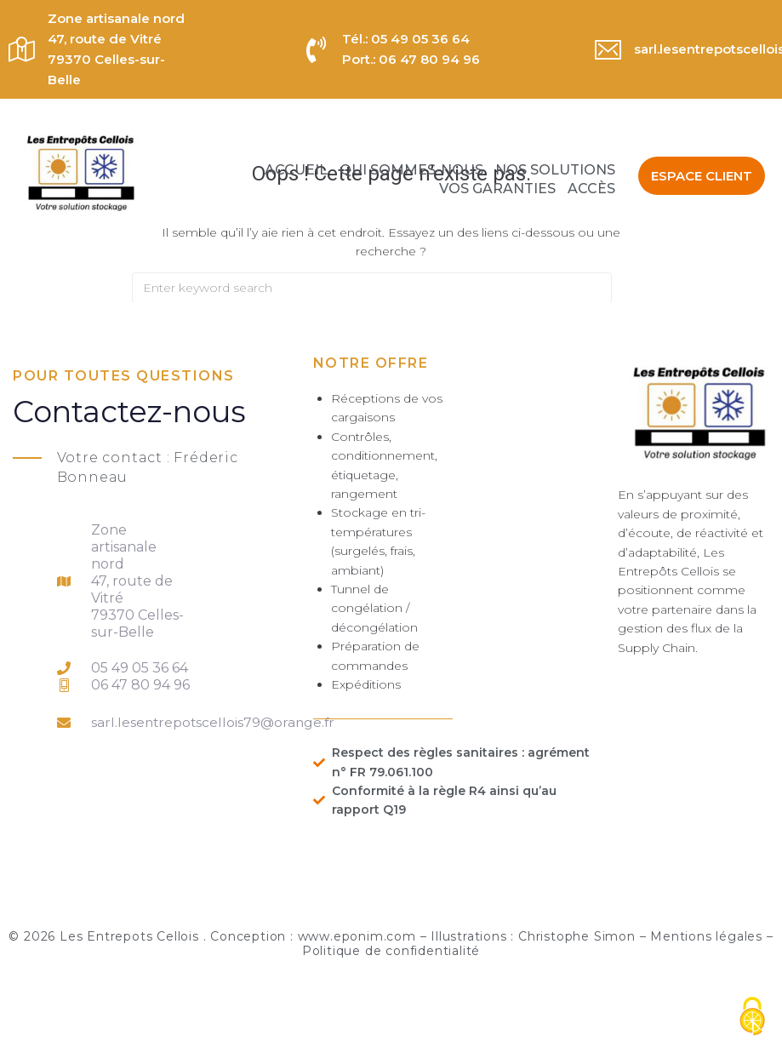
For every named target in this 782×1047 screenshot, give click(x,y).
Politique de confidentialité (391, 950)
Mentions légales (706, 936)
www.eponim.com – (364, 936)
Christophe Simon (577, 936)
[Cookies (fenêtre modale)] (752, 1017)
